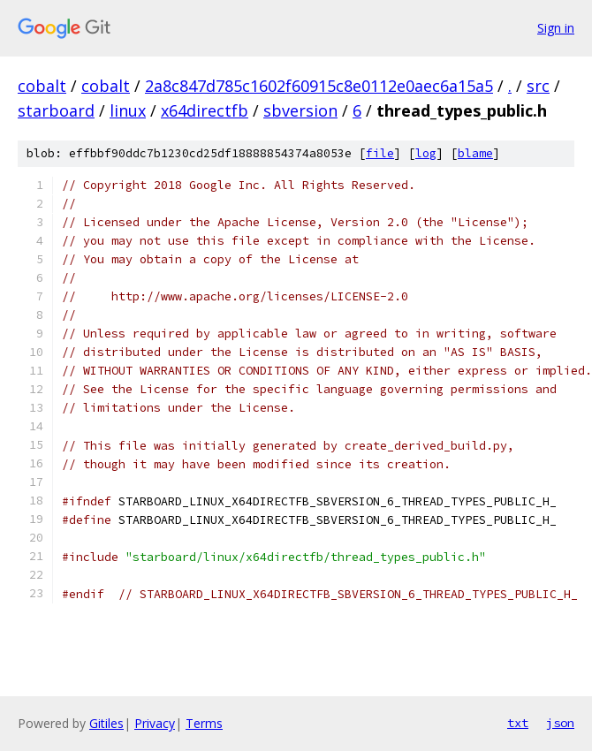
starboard (56, 110)
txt (517, 723)
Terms (204, 723)
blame (475, 153)
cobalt (42, 85)
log (425, 153)
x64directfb (204, 110)
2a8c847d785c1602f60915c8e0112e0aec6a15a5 (319, 85)
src (538, 85)
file (380, 153)
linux (128, 110)
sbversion (300, 110)
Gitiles (106, 723)
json (560, 723)
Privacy (154, 723)
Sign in (555, 27)
